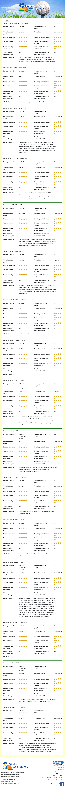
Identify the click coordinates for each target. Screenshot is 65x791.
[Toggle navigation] (7, 20)
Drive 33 (17, 783)
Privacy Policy (59, 772)
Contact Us (60, 768)
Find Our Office (59, 770)
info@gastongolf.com (7, 781)
